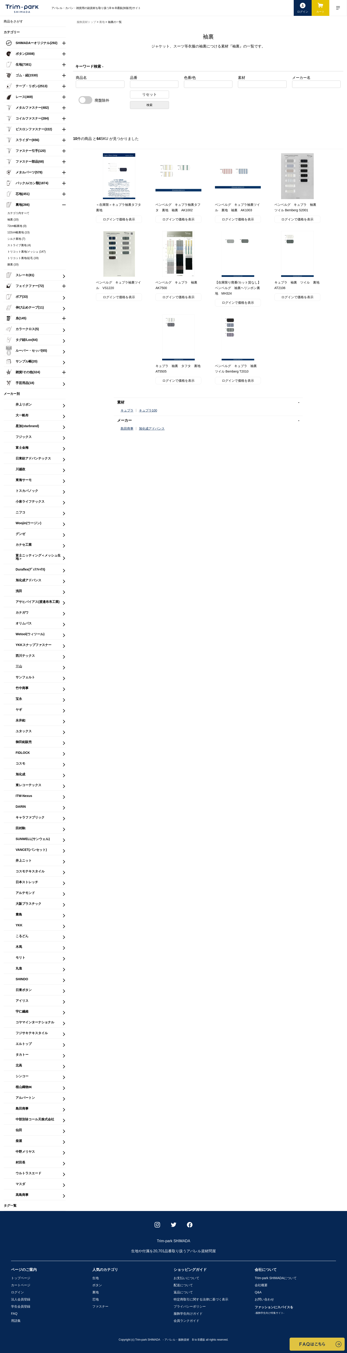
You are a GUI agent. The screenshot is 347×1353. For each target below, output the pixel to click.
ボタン (97, 1285)
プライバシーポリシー (190, 1306)
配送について (183, 1285)
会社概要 (261, 1285)
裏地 (95, 1292)
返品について (183, 1292)
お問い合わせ (264, 1299)
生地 (95, 1278)
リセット (149, 94)
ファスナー (100, 1306)
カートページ (20, 1285)
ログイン (17, 1292)
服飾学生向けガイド (188, 1313)
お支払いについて (186, 1278)
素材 (241, 78)
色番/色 (190, 78)
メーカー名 (301, 78)
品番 (133, 78)
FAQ (14, 1313)
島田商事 (127, 428)
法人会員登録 (20, 1299)
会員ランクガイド (186, 1320)
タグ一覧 (10, 1205)
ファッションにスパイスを (274, 1309)
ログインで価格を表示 (119, 219)
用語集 (16, 1320)
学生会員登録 (20, 1306)
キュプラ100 (148, 410)
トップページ (20, 1278)
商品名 (81, 78)
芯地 (95, 1299)
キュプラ (127, 410)
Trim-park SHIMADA (276, 1278)
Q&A (258, 1292)
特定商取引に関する (201, 1299)
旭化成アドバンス (152, 428)
